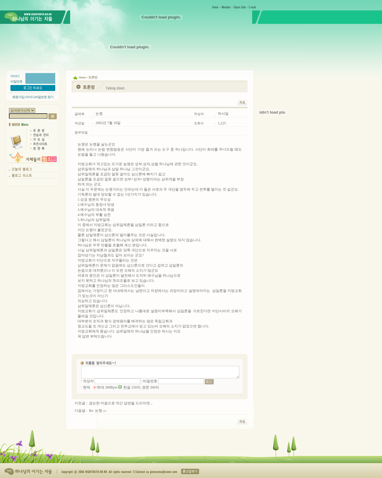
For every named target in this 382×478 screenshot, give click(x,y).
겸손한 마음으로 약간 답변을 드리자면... (121, 403)
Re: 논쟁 (95, 411)
